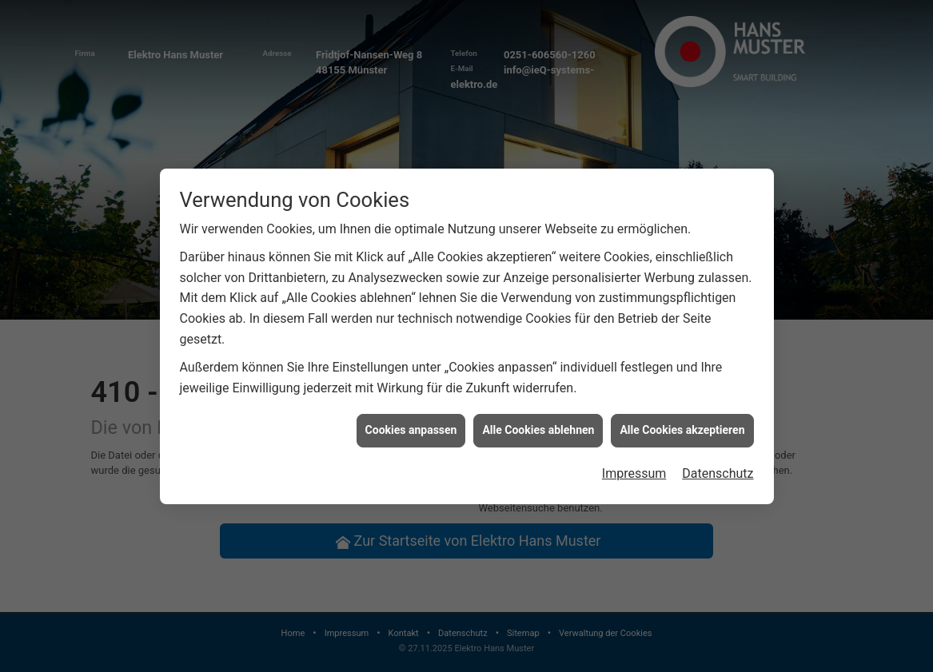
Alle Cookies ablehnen (538, 429)
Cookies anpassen (411, 429)
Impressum (634, 472)
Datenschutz (717, 472)
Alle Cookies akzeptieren (682, 429)
